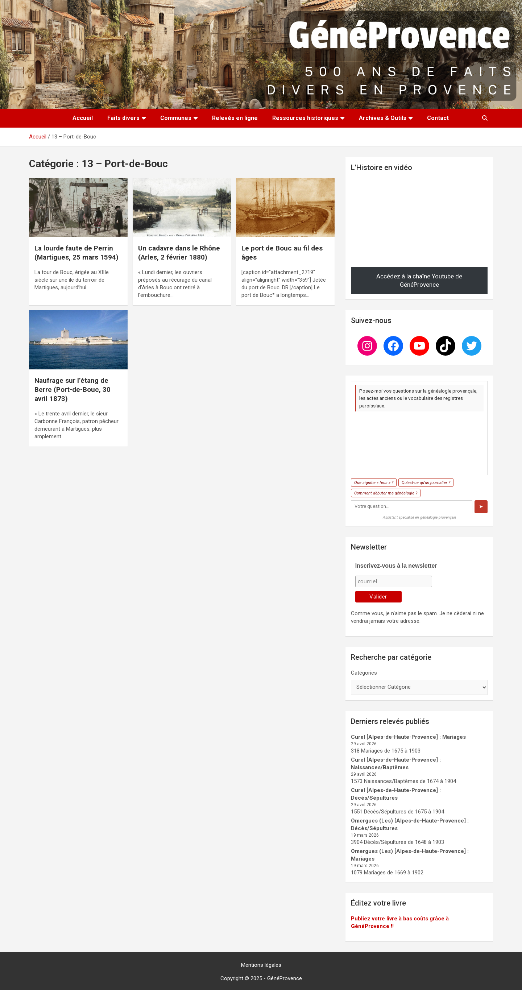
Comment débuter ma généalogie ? (385, 493)
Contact (438, 118)
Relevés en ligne (235, 118)
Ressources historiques (305, 118)
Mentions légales (261, 965)
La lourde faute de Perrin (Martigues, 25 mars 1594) (76, 252)
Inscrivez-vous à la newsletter (396, 566)
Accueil (82, 118)
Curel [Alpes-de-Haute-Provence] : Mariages (408, 737)
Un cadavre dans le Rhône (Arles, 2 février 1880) (179, 252)
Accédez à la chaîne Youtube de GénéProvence (419, 281)
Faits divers (123, 118)
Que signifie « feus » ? (373, 482)
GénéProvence (284, 978)
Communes (175, 118)
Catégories (364, 673)
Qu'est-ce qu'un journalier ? (426, 482)
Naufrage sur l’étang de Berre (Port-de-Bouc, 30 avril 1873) (72, 389)
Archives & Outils (382, 118)
